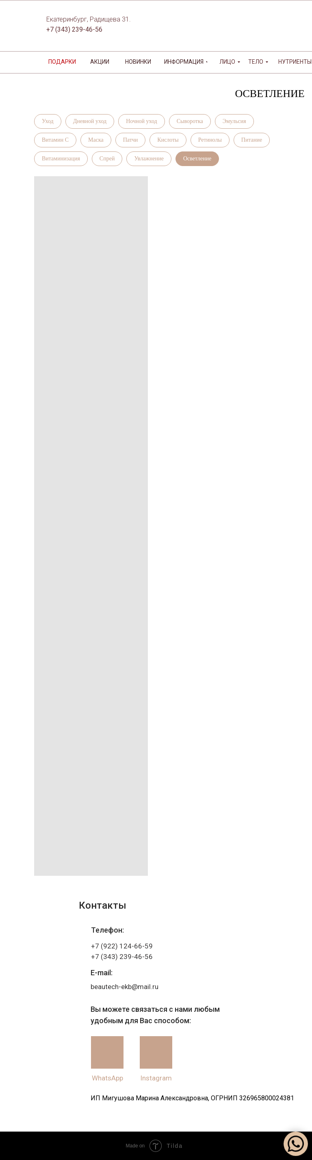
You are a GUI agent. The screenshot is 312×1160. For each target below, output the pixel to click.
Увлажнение (149, 159)
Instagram (156, 1078)
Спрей (107, 159)
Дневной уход (90, 121)
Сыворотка (190, 121)
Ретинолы (210, 140)
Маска (96, 140)
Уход (48, 121)
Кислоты (167, 140)
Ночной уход (141, 121)
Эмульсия (234, 121)
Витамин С (55, 140)
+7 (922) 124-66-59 (122, 946)
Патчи (130, 140)
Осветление (197, 159)
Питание (251, 140)
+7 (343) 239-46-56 (74, 29)
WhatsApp (107, 1078)
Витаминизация (61, 159)
